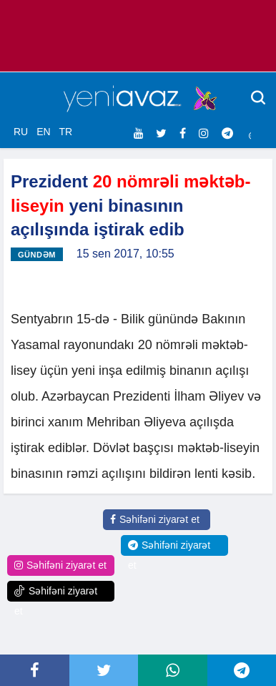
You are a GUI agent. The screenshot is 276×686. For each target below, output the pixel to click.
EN (43, 131)
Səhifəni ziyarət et (154, 519)
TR (65, 131)
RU (21, 131)
